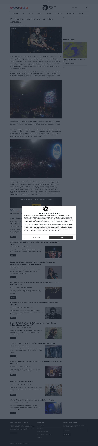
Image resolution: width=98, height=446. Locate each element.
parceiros (36, 215)
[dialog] (49, 223)
